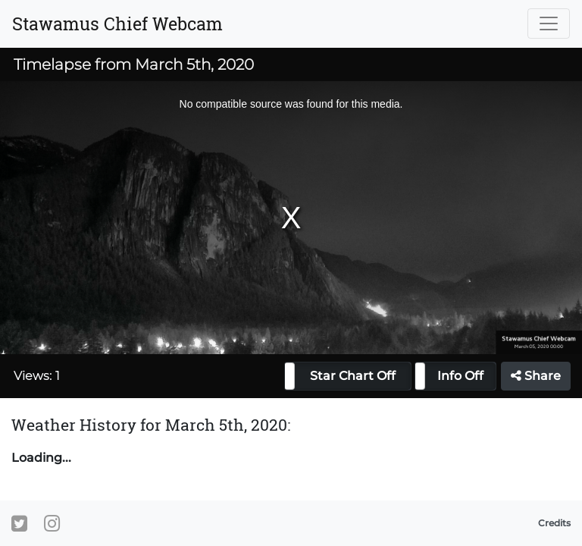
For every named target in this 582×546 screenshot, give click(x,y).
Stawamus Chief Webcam (117, 23)
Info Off (460, 376)
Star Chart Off (353, 376)
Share (536, 376)
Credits (554, 523)
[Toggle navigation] (548, 23)
